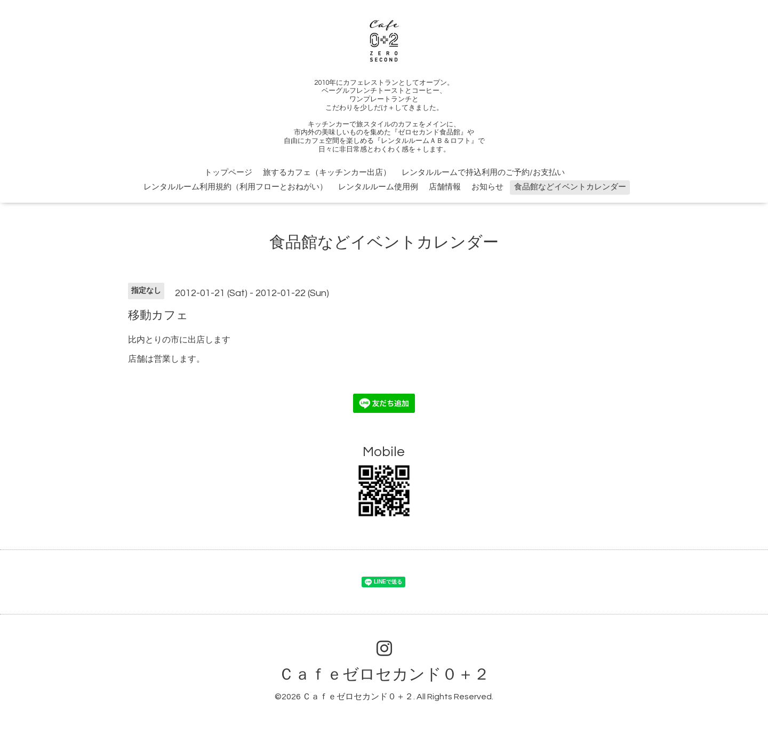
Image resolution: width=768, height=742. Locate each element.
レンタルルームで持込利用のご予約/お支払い (483, 173)
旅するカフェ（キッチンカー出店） (327, 173)
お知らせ (487, 187)
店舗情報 (445, 187)
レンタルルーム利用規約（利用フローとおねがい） (235, 187)
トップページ (228, 173)
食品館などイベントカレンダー (570, 187)
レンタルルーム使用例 (378, 187)
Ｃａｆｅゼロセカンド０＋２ (384, 674)
